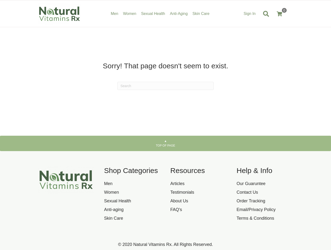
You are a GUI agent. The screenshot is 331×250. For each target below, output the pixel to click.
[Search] (165, 86)
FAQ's (176, 209)
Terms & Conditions (255, 218)
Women (111, 192)
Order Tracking (251, 201)
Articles (177, 183)
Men (108, 183)
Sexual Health (117, 201)
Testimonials (182, 192)
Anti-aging (114, 209)
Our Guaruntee (251, 183)
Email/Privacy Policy (256, 209)
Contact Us (247, 192)
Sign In (250, 14)
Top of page (165, 143)
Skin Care (113, 218)
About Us (179, 201)
